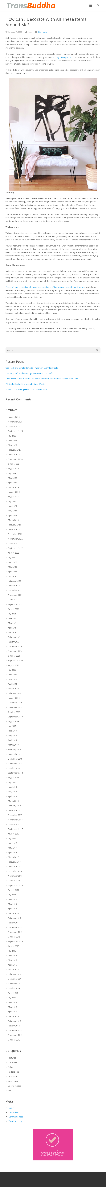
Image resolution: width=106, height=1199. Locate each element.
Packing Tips (13, 1072)
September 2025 (15, 431)
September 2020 (15, 660)
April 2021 (12, 627)
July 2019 (12, 726)
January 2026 (14, 417)
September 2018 (15, 773)
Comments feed (16, 1116)
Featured (12, 1057)
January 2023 (14, 529)
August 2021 (13, 609)
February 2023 (14, 524)
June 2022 (12, 562)
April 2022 (12, 571)
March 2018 (13, 801)
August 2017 (13, 833)
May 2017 (12, 847)
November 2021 (15, 595)
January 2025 (14, 454)
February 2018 (14, 805)
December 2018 (15, 759)
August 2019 (13, 721)
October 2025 (14, 426)
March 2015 (13, 969)
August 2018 (13, 777)
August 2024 (13, 468)
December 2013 (15, 1030)
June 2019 (12, 730)
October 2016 (14, 880)
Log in (11, 1108)
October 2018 (14, 768)
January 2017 (14, 866)
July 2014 (12, 997)
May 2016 (12, 904)
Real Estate (13, 1076)
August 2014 (13, 993)
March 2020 (13, 688)
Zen (9, 1090)
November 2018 (15, 763)
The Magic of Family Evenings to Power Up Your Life (29, 373)
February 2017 (14, 862)
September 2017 (15, 829)
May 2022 (12, 567)
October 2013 (14, 1039)
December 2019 (15, 702)
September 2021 (15, 604)
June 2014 (12, 1002)
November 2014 (15, 983)
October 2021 (14, 599)
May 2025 (12, 445)
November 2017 (15, 819)
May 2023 (12, 510)
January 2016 (14, 922)
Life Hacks (42, 32)
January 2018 (14, 810)
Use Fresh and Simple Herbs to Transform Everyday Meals (32, 368)
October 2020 (14, 656)
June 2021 (12, 618)
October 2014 (14, 988)
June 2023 (12, 506)
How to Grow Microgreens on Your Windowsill (26, 389)
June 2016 (12, 899)
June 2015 (12, 955)
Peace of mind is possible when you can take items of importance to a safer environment (46, 287)
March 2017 (13, 857)
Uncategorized (14, 1086)
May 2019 (12, 735)
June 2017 (12, 843)
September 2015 (15, 941)
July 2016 (12, 894)
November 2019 (15, 707)
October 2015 (14, 936)
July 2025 (12, 435)
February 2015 (14, 974)
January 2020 (14, 698)
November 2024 (15, 459)
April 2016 (12, 908)
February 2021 (14, 637)
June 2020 (12, 674)
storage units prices (62, 57)
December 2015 (15, 927)
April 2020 (12, 684)
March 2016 (13, 913)
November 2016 (15, 876)
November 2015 (15, 932)
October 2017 (14, 824)
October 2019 (14, 712)
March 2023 (13, 520)
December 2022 (15, 534)
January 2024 (14, 492)
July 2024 (12, 473)
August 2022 (13, 553)
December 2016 (15, 871)
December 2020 (15, 646)
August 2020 (13, 665)
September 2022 (15, 548)
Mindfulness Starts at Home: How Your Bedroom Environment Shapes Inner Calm (42, 378)
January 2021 (14, 641)
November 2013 (15, 1035)
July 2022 (12, 557)
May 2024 (12, 478)
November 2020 (15, 651)
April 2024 (12, 482)
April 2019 (12, 740)
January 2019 (14, 754)
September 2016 (15, 885)
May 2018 (12, 791)
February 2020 (14, 693)
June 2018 (12, 787)
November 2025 (15, 421)
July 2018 (12, 782)
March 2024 (13, 487)
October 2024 (14, 464)
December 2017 (15, 815)
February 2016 (14, 918)
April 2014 (12, 1011)
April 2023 (12, 515)
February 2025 (14, 450)
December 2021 (15, 590)
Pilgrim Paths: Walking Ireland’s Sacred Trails (25, 384)
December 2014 (15, 979)
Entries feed (14, 1112)
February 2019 (14, 749)
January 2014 (14, 1025)
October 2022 (14, 543)
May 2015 (12, 960)
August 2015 (13, 946)
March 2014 (13, 1016)
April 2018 (12, 796)
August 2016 (13, 890)
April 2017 (12, 852)
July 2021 (12, 613)
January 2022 (14, 585)
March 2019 (13, 744)
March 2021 (13, 632)
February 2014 (14, 1021)
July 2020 (12, 670)
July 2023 (12, 501)
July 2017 (12, 838)
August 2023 (13, 496)
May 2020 (12, 679)
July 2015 (12, 950)
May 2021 (12, 623)
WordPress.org (15, 1121)
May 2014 (12, 1007)
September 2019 (15, 716)
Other (10, 1067)
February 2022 (14, 581)
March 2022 (13, 576)
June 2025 (12, 440)
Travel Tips (13, 1081)
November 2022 (15, 538)
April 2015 (12, 965)
